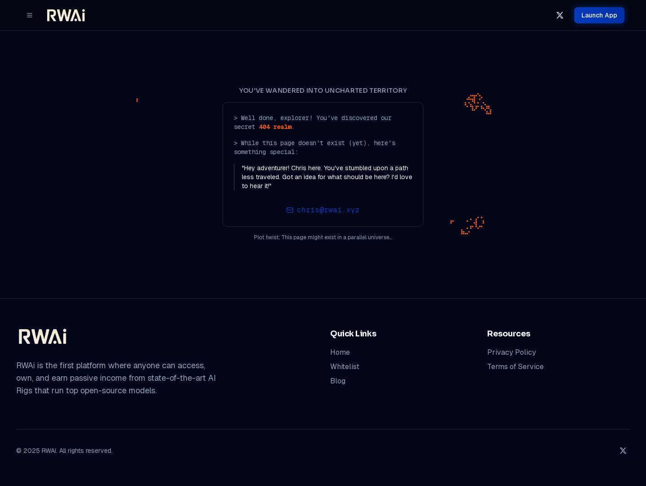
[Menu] (30, 15)
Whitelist (344, 366)
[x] (560, 15)
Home (340, 352)
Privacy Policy (511, 352)
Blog (337, 381)
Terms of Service (515, 366)
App (599, 15)
